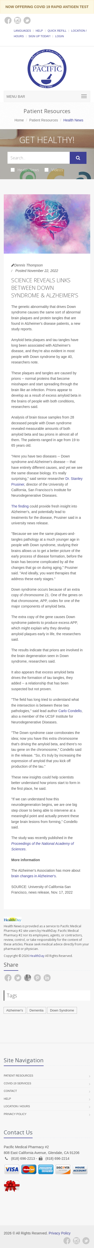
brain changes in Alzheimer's (33, 876)
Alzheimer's (14, 1010)
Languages (22, 30)
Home (19, 120)
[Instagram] (76, 1240)
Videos (54, 169)
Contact (10, 1090)
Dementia (37, 1010)
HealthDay (37, 956)
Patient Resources (43, 120)
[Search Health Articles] (39, 158)
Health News (25, 169)
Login (59, 36)
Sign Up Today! (40, 36)
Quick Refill (57, 30)
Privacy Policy (15, 1114)
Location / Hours (17, 1106)
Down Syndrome (62, 1010)
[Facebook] (66, 1240)
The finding (20, 506)
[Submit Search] (78, 158)
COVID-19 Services (17, 1083)
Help (39, 30)
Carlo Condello (70, 711)
